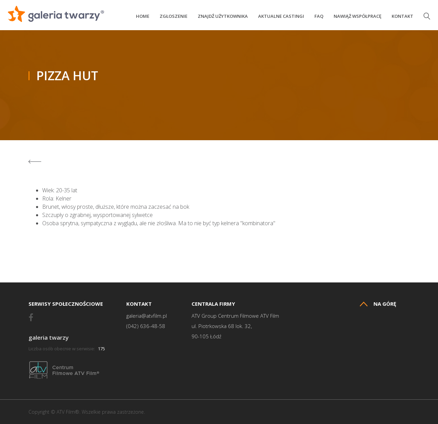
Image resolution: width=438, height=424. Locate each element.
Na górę (378, 303)
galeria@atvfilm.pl (146, 315)
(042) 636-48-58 (145, 326)
